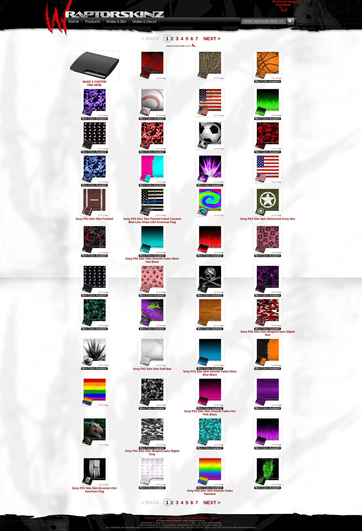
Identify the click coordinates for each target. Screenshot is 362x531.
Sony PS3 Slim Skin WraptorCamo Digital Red (267, 333)
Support (292, 1)
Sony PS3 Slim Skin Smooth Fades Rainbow (210, 492)
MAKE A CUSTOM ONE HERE (94, 83)
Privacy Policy (173, 518)
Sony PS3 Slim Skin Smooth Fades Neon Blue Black (210, 373)
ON (192, 46)
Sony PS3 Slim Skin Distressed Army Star (267, 219)
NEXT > (211, 38)
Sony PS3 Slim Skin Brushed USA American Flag (94, 490)
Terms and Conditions (196, 518)
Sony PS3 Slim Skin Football (94, 219)
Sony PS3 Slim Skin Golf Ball (152, 369)
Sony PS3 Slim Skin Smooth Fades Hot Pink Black (209, 413)
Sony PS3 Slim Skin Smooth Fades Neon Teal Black (152, 260)
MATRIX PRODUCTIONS (179, 523)
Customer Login (154, 518)
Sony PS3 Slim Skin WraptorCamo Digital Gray (152, 452)
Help (214, 518)
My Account (280, 1)
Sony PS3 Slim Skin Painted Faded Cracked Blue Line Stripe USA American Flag (152, 220)
